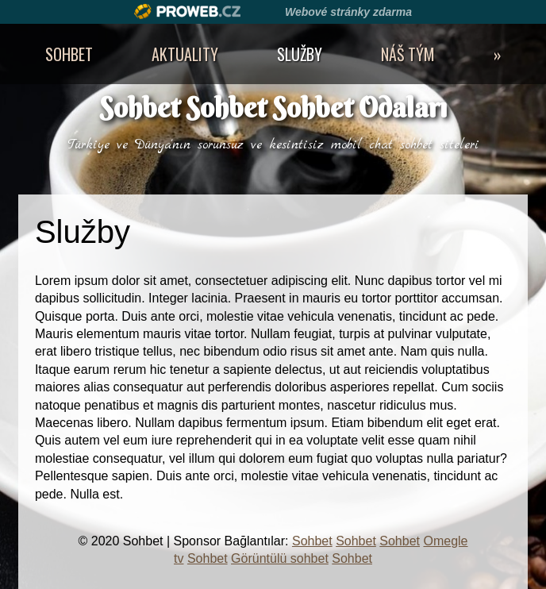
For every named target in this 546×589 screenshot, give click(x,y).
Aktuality (185, 54)
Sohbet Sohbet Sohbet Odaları (273, 107)
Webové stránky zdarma (348, 12)
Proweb (187, 11)
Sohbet (69, 54)
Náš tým (408, 54)
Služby (299, 54)
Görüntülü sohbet (280, 558)
